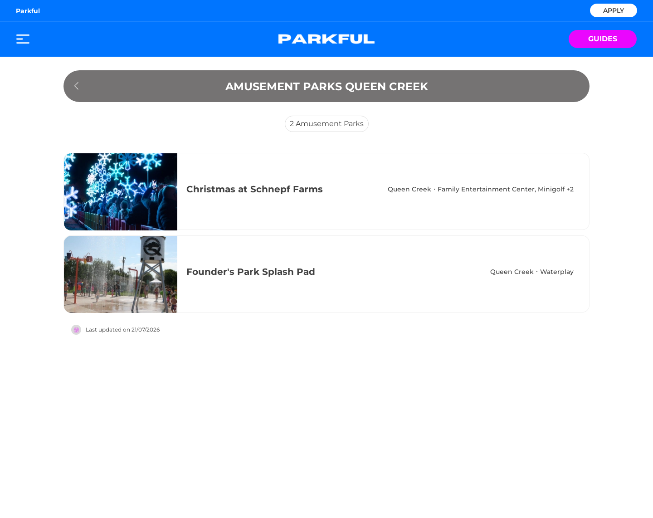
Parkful (28, 11)
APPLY (613, 9)
